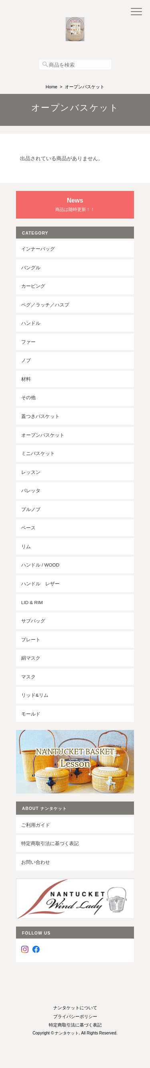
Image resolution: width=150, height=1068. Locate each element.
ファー (28, 341)
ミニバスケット (38, 453)
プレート (30, 639)
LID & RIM (32, 602)
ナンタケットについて (75, 1007)
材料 (26, 379)
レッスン (30, 472)
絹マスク (30, 657)
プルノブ (30, 509)
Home (51, 86)
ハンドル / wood (40, 564)
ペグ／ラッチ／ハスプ (45, 304)
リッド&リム (34, 695)
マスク (28, 676)
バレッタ (30, 490)
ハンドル (30, 323)
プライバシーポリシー (75, 1016)
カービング (33, 285)
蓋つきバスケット (40, 416)
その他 (28, 397)
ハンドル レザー (40, 583)
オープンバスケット (42, 435)
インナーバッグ (38, 248)
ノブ (26, 360)
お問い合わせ (35, 862)
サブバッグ (33, 620)
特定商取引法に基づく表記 (50, 843)
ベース (28, 527)
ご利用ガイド (35, 824)
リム (26, 546)
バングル (30, 267)
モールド (30, 713)
